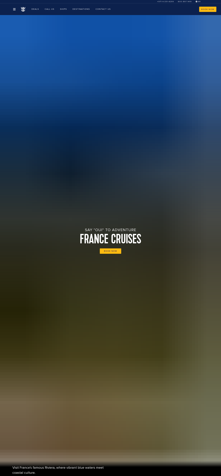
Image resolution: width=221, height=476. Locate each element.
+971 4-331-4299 (165, 2)
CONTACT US (103, 9)
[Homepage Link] (23, 9)
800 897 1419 (185, 2)
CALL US (49, 9)
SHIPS (63, 9)
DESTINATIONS (81, 9)
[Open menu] (14, 9)
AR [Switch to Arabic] (198, 2)
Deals (35, 9)
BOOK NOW (207, 9)
